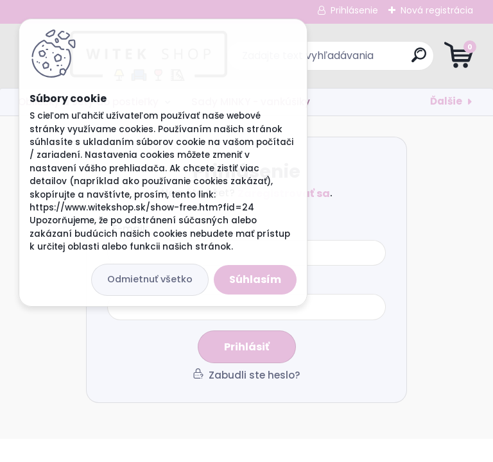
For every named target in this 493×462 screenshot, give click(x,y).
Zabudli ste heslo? (254, 375)
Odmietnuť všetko (150, 279)
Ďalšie (446, 101)
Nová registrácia (437, 10)
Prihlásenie (354, 10)
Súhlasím (255, 279)
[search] (401, 60)
